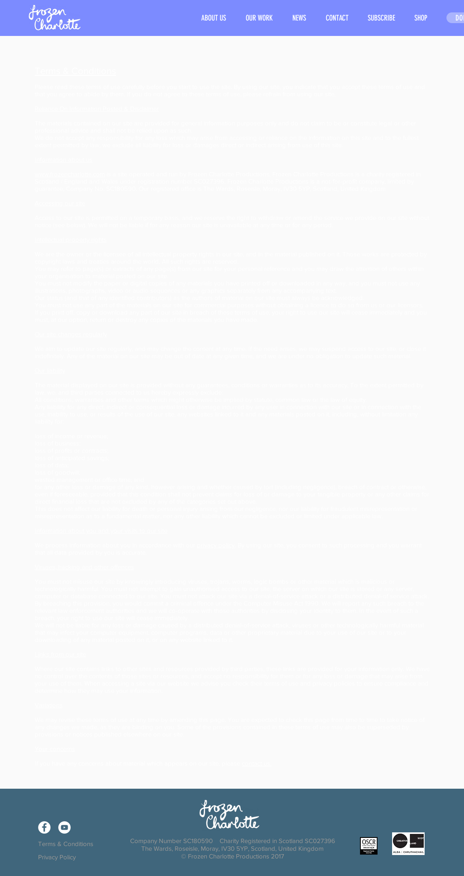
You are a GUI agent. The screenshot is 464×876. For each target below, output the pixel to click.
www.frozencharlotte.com (70, 174)
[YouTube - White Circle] (64, 827)
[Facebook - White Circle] (44, 827)
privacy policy (216, 545)
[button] (259, 18)
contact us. (256, 763)
